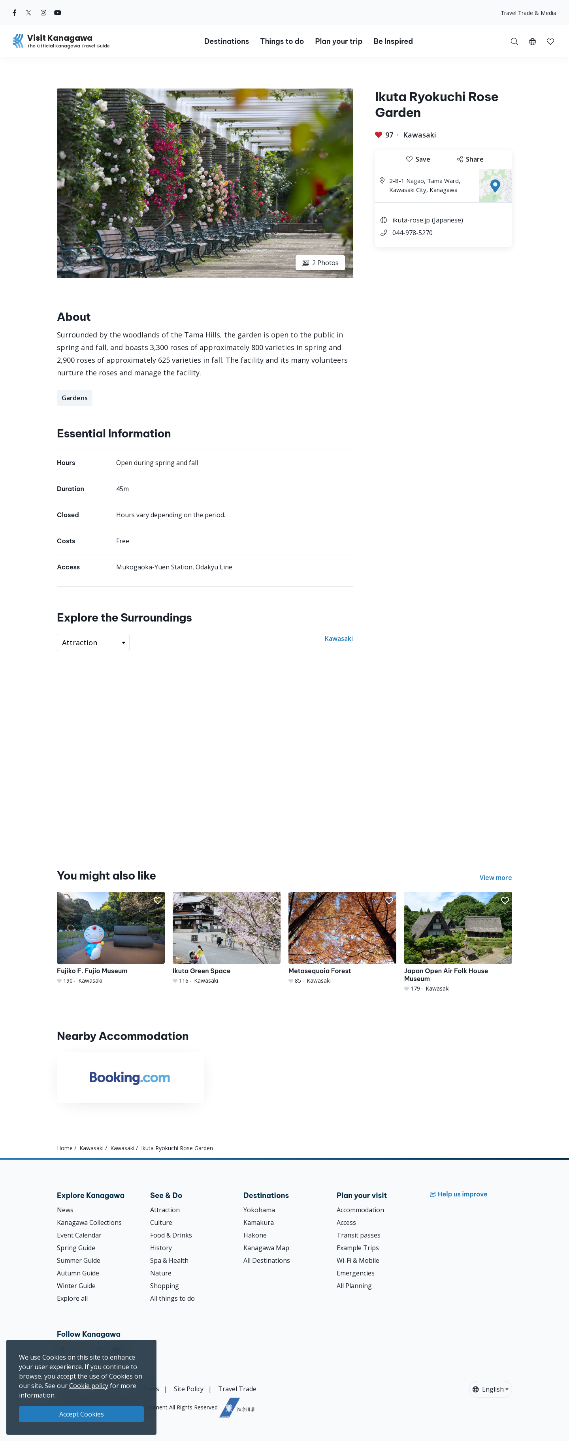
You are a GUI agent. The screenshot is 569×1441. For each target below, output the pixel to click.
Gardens (75, 398)
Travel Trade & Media (528, 13)
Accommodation (360, 1210)
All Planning (354, 1285)
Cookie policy (88, 1385)
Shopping (164, 1285)
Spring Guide (76, 1247)
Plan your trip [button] (338, 41)
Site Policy (188, 1388)
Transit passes (359, 1235)
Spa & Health (169, 1260)
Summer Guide (78, 1260)
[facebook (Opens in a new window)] (15, 12)
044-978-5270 (412, 232)
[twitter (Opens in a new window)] (28, 12)
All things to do (172, 1298)
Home (65, 1148)
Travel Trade (237, 1388)
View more (496, 877)
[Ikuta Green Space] (227, 938)
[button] (532, 41)
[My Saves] (550, 41)
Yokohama (259, 1210)
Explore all (72, 1298)
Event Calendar (79, 1235)
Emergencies (356, 1273)
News (65, 1210)
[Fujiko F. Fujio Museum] (111, 938)
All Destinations (266, 1260)
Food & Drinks (171, 1235)
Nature (160, 1273)
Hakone (255, 1235)
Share (470, 159)
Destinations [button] (226, 41)
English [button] (488, 1389)
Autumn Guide (78, 1273)
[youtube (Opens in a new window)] (57, 12)
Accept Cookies (81, 1414)
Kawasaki (419, 134)
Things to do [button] (282, 41)
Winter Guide (76, 1285)
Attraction (165, 1210)
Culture (161, 1222)
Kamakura (258, 1222)
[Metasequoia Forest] (342, 938)
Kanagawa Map (266, 1247)
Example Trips (358, 1247)
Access (346, 1222)
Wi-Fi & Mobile (358, 1260)
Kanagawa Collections (89, 1222)
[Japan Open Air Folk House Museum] (458, 942)
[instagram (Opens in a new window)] (43, 12)
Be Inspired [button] (393, 41)
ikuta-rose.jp (411, 220)
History (161, 1247)
